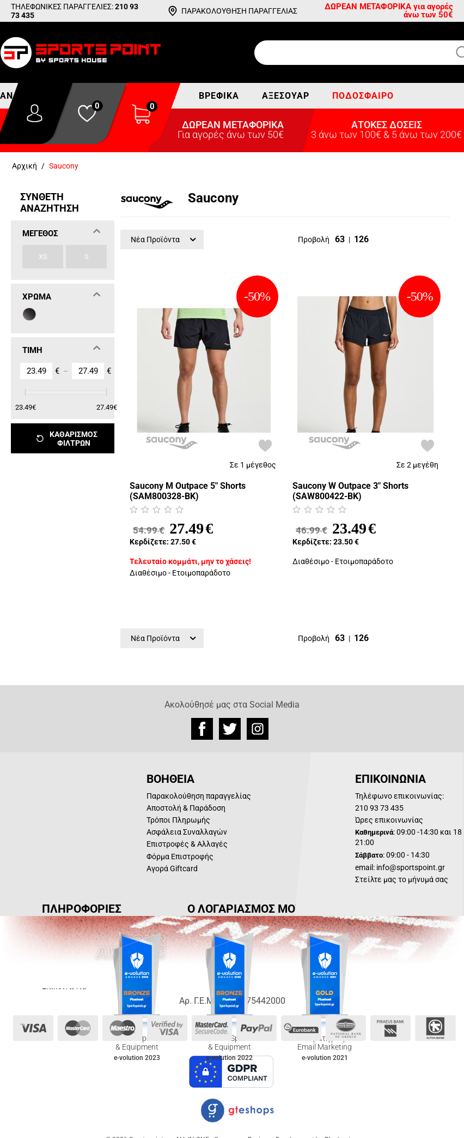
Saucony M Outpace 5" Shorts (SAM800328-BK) (188, 491)
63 (340, 239)
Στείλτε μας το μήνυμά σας (401, 879)
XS (43, 257)
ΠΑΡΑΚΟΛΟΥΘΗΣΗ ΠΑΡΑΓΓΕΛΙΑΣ (239, 11)
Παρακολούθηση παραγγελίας (198, 796)
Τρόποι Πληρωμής (178, 820)
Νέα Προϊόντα (163, 239)
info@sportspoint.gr (410, 867)
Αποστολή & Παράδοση (185, 808)
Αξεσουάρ (285, 96)
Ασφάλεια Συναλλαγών (186, 832)
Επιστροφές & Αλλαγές (187, 844)
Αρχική (24, 165)
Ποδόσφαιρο (363, 96)
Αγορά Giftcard (172, 868)
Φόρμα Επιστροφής (179, 856)
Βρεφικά (219, 96)
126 (361, 239)
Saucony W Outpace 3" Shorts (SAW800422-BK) (350, 491)
